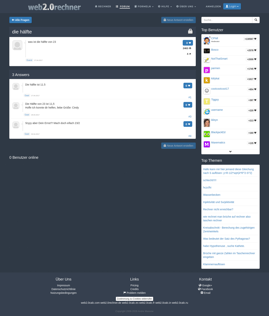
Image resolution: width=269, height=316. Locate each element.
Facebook (205, 289)
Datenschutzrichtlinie (63, 289)
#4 (189, 135)
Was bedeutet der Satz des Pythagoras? (226, 238)
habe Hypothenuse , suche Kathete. (224, 245)
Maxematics (218, 142)
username (217, 109)
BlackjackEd (218, 132)
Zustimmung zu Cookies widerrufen (134, 299)
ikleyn (214, 119)
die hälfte (22, 32)
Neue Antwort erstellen (178, 19)
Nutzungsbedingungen (63, 292)
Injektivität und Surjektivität (218, 202)
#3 (189, 116)
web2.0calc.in (163, 302)
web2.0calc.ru (180, 302)
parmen (215, 68)
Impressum (63, 285)
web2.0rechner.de (110, 302)
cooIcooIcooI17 (220, 88)
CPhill (214, 38)
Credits (134, 289)
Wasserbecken (211, 194)
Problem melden (134, 292)
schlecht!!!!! (210, 180)
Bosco (215, 49)
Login (232, 6)
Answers (20, 75)
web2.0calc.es (130, 302)
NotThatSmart (219, 58)
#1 (189, 97)
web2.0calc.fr (146, 302)
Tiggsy (215, 99)
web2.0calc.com (90, 302)
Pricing (135, 285)
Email (206, 292)
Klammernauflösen (214, 264)
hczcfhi (207, 187)
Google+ (205, 285)
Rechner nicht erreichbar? (218, 209)
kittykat (215, 78)
